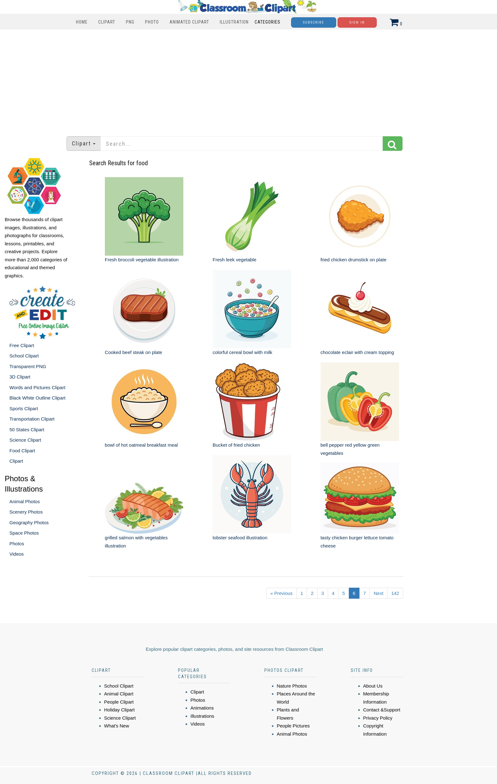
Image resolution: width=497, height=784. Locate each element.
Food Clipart (22, 450)
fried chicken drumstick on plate (353, 259)
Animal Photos (24, 501)
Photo (152, 21)
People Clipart (119, 702)
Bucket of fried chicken (236, 445)
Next (378, 593)
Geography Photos (29, 522)
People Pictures (293, 725)
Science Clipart (25, 440)
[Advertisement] (248, 80)
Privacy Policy (377, 718)
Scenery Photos (26, 511)
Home (82, 21)
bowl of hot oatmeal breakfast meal (141, 445)
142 (395, 593)
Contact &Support (381, 709)
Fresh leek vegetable (234, 259)
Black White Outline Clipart (37, 397)
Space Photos (24, 533)
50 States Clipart (26, 429)
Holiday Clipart (119, 709)
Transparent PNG (27, 366)
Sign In (357, 22)
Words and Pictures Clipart (37, 387)
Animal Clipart (118, 693)
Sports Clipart (23, 408)
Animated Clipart (189, 21)
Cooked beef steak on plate (133, 352)
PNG (130, 21)
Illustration (234, 21)
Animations (202, 707)
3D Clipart (19, 376)
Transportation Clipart (32, 419)
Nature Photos (292, 686)
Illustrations (202, 716)
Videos (16, 554)
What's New (116, 725)
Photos (16, 543)
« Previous (281, 593)
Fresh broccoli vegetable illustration (142, 259)
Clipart (106, 21)
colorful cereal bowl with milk (242, 352)
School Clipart (24, 355)
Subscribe (313, 22)
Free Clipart (21, 345)
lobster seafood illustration (240, 537)
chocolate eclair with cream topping (357, 352)
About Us (373, 686)
